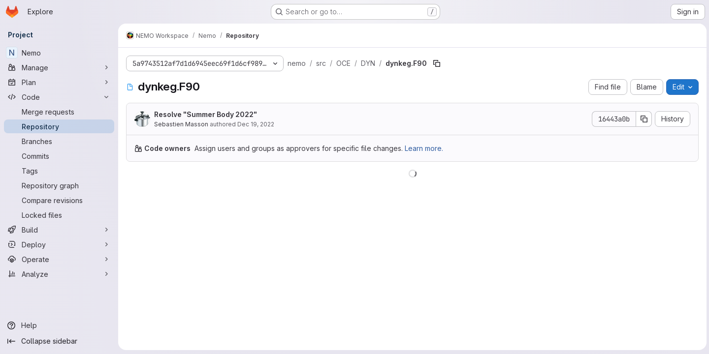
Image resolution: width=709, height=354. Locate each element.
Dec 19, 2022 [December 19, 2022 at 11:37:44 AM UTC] (255, 124)
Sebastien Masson (181, 124)
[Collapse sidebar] (59, 341)
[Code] (59, 97)
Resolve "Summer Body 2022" (205, 114)
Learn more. (424, 148)
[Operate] (59, 259)
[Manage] (59, 67)
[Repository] (59, 126)
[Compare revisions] (59, 200)
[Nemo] (59, 52)
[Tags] (59, 170)
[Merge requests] (59, 111)
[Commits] (59, 156)
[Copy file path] (437, 63)
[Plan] (59, 82)
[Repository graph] (59, 185)
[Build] (59, 229)
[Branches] (59, 141)
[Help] (59, 325)
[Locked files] (59, 215)
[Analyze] (59, 274)
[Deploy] (59, 244)
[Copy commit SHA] (642, 119)
